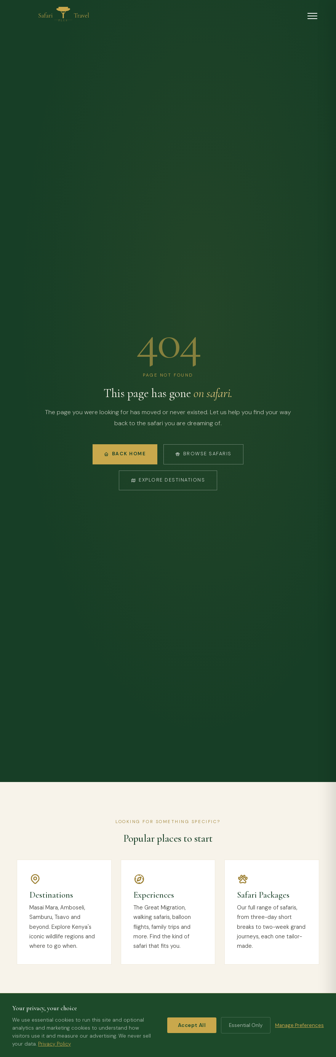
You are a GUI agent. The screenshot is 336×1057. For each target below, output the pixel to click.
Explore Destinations (168, 480)
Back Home (125, 454)
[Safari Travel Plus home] (63, 16)
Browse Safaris (203, 454)
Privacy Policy (54, 1044)
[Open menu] (312, 16)
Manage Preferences (299, 1025)
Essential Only (245, 1025)
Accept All (192, 1025)
